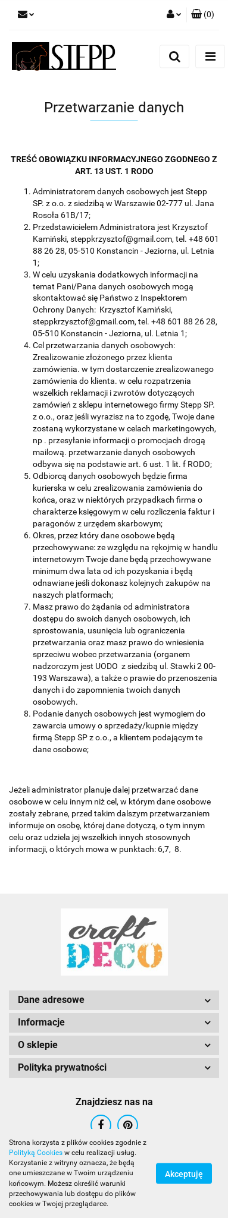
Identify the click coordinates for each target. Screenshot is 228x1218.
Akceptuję (184, 1174)
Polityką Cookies (36, 1152)
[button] (202, 15)
